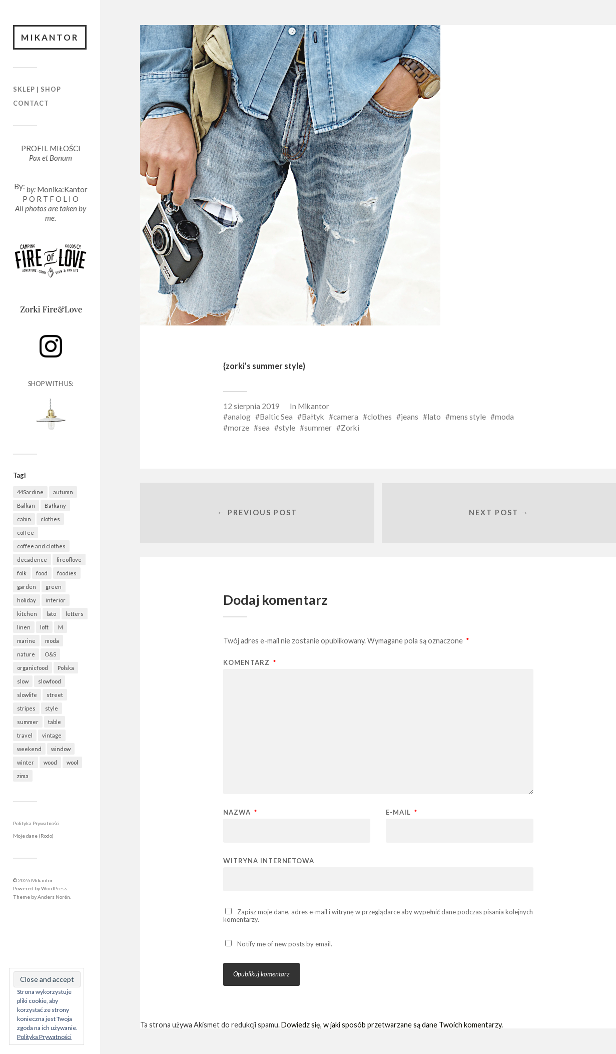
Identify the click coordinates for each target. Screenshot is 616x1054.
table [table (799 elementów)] (54, 722)
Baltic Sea (276, 416)
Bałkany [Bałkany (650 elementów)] (55, 505)
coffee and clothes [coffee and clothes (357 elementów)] (41, 546)
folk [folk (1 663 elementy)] (22, 573)
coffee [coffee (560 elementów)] (25, 532)
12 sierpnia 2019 (251, 406)
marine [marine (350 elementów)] (26, 640)
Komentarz (249, 663)
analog (239, 416)
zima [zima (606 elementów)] (23, 776)
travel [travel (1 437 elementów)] (25, 735)
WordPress (54, 888)
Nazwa (240, 813)
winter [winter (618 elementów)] (25, 762)
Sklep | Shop (37, 90)
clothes (379, 416)
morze (238, 427)
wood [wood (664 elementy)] (50, 762)
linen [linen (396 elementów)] (24, 627)
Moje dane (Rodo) (33, 836)
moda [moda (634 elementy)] (52, 640)
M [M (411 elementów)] (60, 627)
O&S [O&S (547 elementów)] (50, 654)
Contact (31, 103)
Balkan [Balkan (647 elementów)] (26, 505)
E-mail (401, 813)
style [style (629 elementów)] (51, 708)
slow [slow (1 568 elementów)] (23, 681)
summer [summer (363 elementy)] (28, 722)
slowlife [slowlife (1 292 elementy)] (27, 694)
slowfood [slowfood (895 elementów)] (49, 681)
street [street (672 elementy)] (55, 694)
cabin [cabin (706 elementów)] (24, 519)
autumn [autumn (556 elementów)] (63, 492)
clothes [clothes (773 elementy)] (50, 519)
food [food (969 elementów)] (42, 573)
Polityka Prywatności (36, 823)
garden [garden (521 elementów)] (26, 586)
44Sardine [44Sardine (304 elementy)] (30, 492)
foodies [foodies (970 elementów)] (67, 573)
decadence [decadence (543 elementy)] (32, 559)
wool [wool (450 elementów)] (72, 762)
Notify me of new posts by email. (284, 944)
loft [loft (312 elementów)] (44, 627)
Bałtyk (313, 416)
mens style (468, 416)
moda (504, 416)
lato (434, 416)
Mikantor (50, 37)
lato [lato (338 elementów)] (51, 613)
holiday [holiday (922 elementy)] (26, 600)
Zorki (350, 427)
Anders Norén (54, 897)
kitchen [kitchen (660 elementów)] (27, 613)
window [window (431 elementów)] (61, 749)
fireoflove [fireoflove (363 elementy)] (69, 559)
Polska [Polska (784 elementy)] (66, 667)
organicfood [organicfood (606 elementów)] (32, 667)
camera (345, 416)
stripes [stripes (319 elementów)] (26, 708)
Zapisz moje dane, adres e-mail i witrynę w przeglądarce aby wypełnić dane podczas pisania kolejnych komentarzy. (378, 916)
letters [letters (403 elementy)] (75, 613)
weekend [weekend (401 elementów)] (29, 749)
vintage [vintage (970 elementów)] (52, 735)
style (287, 427)
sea (264, 427)
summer (318, 427)
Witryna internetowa (268, 861)
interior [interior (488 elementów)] (56, 600)
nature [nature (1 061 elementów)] (26, 654)
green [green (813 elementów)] (54, 586)
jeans (409, 416)
